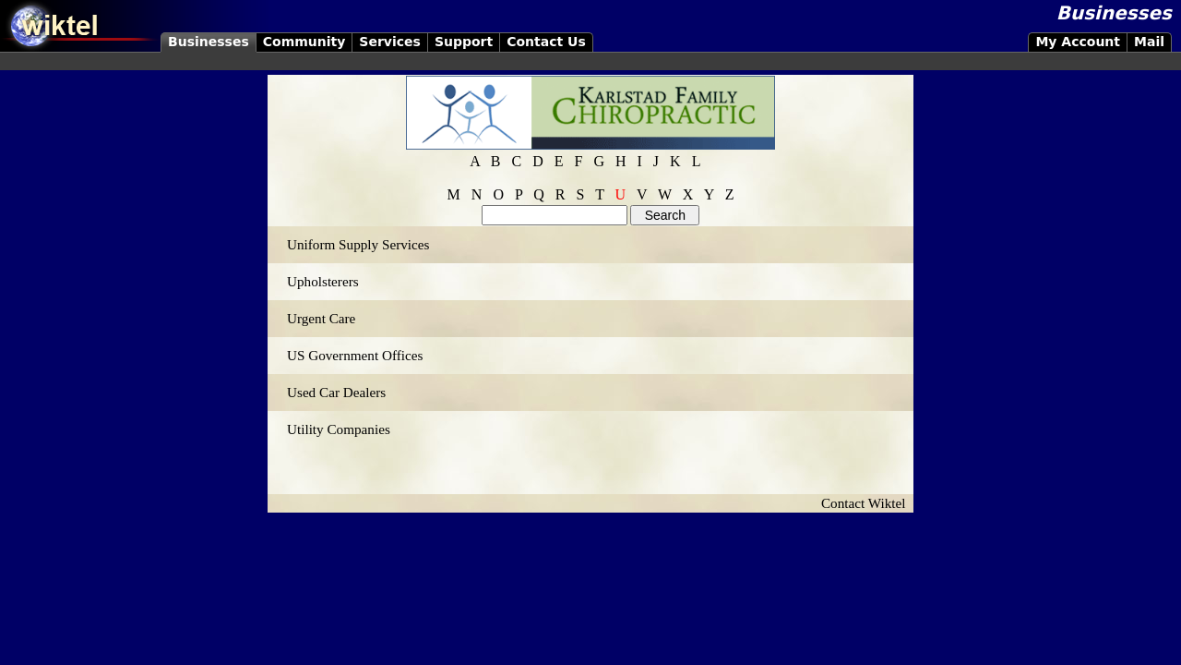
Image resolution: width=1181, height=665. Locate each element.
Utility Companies (338, 429)
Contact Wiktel (867, 503)
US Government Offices (355, 355)
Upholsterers (323, 281)
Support (464, 41)
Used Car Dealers (336, 392)
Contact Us (546, 41)
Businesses (208, 41)
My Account (1077, 41)
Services (390, 41)
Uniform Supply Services (358, 244)
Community (304, 41)
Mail (1149, 41)
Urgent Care (321, 318)
